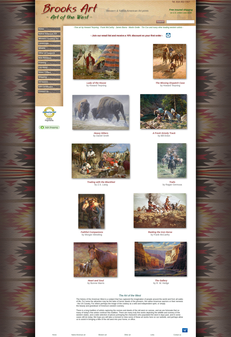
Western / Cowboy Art (48, 39)
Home (41, 29)
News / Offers (44, 72)
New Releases (44, 58)
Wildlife (41, 48)
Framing (42, 63)
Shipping (42, 77)
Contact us (43, 91)
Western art (102, 335)
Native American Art (47, 34)
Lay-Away (42, 67)
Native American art (79, 335)
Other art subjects (46, 53)
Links (152, 335)
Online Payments (49, 120)
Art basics (43, 82)
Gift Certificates (45, 87)
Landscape (43, 43)
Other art (127, 335)
